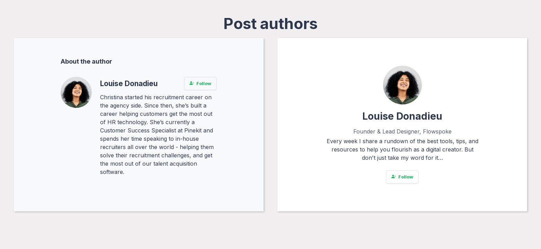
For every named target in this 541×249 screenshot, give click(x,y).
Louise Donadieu (129, 83)
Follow (200, 83)
